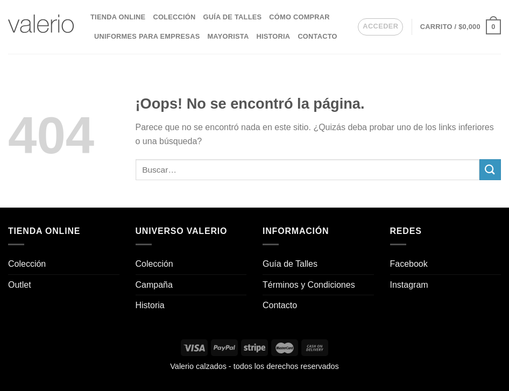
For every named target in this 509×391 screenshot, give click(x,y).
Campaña (154, 284)
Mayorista (228, 36)
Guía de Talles (232, 17)
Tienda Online (117, 17)
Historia (273, 36)
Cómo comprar (299, 17)
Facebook (409, 263)
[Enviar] (490, 169)
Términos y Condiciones (309, 284)
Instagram (409, 284)
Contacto (317, 36)
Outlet (19, 284)
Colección (174, 17)
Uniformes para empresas (147, 36)
